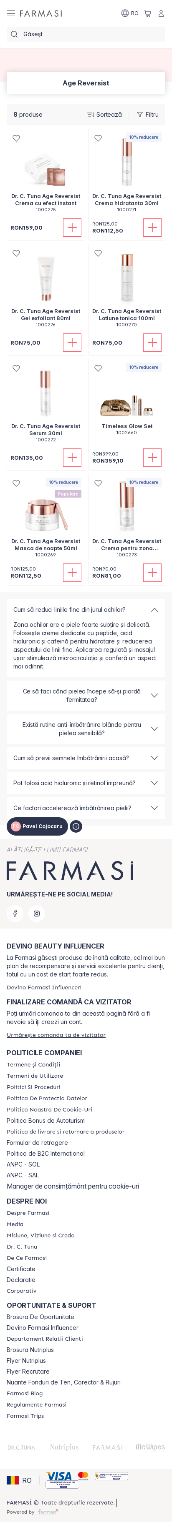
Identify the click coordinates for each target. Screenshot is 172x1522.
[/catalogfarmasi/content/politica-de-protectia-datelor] (47, 1098)
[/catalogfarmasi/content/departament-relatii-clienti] (45, 1339)
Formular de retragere (37, 1142)
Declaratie (21, 1280)
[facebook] (15, 913)
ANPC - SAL (23, 1175)
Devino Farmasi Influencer (42, 1327)
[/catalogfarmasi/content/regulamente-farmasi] (36, 1405)
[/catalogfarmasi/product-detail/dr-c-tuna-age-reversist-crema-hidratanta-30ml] (127, 175)
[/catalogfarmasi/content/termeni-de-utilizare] (35, 1076)
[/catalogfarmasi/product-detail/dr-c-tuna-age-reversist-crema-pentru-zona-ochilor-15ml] (127, 520)
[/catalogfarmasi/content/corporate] (21, 1291)
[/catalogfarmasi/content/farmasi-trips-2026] (25, 1416)
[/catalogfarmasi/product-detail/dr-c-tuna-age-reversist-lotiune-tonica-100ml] (127, 290)
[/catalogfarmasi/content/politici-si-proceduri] (34, 1087)
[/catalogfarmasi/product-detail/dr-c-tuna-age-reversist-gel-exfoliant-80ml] (45, 290)
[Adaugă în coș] (72, 227)
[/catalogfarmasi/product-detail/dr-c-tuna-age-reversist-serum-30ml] (45, 405)
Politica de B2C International (46, 1153)
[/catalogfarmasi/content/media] (15, 1224)
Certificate (21, 1269)
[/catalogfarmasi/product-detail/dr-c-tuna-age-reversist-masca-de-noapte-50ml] (45, 520)
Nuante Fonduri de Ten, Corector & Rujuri (64, 1382)
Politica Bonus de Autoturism (46, 1120)
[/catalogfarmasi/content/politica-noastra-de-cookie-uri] (49, 1109)
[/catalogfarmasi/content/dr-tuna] (22, 1247)
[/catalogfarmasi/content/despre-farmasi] (28, 1213)
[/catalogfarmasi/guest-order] (56, 1035)
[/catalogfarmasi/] (41, 13)
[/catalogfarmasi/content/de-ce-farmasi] (27, 1258)
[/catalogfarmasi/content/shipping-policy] (65, 1132)
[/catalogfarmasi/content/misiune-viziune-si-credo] (41, 1235)
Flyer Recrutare (28, 1371)
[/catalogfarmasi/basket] (148, 13)
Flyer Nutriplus (26, 1360)
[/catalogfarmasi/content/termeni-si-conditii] (33, 1064)
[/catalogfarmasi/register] (44, 987)
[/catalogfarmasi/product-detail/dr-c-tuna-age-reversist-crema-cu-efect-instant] (45, 175)
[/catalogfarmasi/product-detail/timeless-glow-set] (127, 402)
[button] (22, 1480)
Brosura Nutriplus (30, 1350)
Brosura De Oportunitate (40, 1317)
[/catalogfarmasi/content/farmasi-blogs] (25, 1393)
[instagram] (36, 913)
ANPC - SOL (23, 1164)
